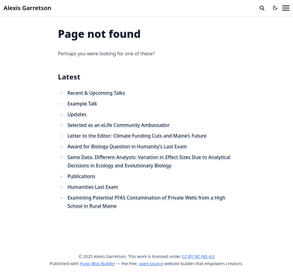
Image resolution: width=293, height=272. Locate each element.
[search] (262, 8)
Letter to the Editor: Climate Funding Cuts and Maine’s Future (137, 135)
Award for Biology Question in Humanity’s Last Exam (127, 146)
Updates (77, 114)
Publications (81, 176)
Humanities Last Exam (93, 187)
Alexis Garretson (27, 8)
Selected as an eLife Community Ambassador (119, 125)
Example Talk (82, 103)
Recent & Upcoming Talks (96, 93)
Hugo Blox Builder (97, 263)
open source (151, 263)
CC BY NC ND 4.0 (198, 256)
